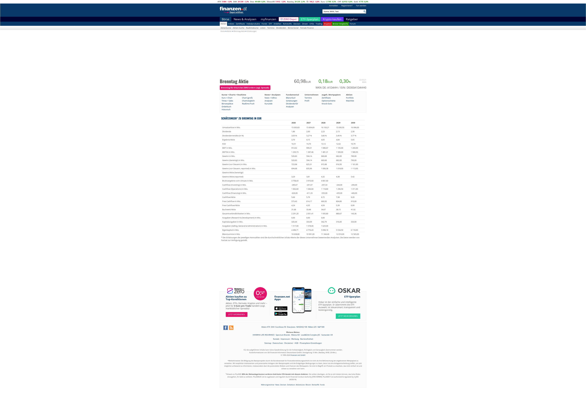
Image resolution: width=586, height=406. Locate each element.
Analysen (268, 100)
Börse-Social (293, 28)
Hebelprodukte (253, 23)
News (277, 385)
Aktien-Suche (238, 28)
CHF (339, 2)
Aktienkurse (226, 28)
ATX (219, 2)
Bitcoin (308, 385)
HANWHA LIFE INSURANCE (264, 335)
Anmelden (333, 5)
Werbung (295, 339)
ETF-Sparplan (309, 19)
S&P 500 (320, 327)
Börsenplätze (227, 103)
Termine (270, 28)
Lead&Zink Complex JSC (311, 335)
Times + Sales (227, 100)
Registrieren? (347, 5)
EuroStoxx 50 (280, 327)
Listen (262, 28)
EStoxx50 (271, 2)
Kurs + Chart (227, 97)
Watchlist (350, 100)
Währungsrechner (267, 385)
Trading (319, 23)
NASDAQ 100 (301, 327)
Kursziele (268, 103)
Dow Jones (291, 327)
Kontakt (276, 339)
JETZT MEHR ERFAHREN (348, 316)
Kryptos (327, 23)
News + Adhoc (271, 97)
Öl (307, 2)
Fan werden (361, 5)
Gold (356, 2)
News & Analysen (245, 19)
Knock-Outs (327, 103)
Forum (353, 23)
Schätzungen (291, 100)
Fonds (264, 23)
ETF (270, 23)
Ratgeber (352, 19)
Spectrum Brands (283, 335)
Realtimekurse (252, 28)
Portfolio (350, 97)
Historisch (226, 109)
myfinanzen (268, 19)
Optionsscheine (328, 100)
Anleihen (277, 23)
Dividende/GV (292, 103)
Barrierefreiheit (306, 339)
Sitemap (267, 343)
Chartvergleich (248, 100)
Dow (252, 2)
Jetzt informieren (236, 314)
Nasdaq (290, 2)
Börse (225, 19)
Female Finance (307, 28)
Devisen (296, 23)
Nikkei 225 (312, 327)
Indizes (231, 23)
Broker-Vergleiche (340, 23)
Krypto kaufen (332, 19)
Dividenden (281, 28)
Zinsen (305, 23)
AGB (296, 343)
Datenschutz (278, 343)
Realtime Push (248, 103)
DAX (235, 2)
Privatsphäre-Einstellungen (311, 343)
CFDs (312, 23)
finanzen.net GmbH (298, 355)
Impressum (285, 339)
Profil (307, 100)
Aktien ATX (265, 327)
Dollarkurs (291, 385)
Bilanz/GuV (290, 97)
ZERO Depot (290, 19)
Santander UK (327, 335)
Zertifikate (240, 23)
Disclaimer (288, 343)
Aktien (223, 23)
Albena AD (295, 335)
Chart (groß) (247, 97)
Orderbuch (226, 106)
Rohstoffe (287, 23)
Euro (323, 2)
